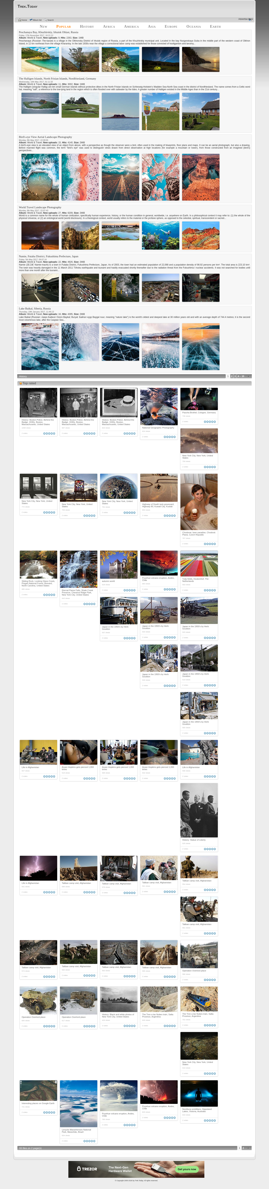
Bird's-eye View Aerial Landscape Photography (45, 136)
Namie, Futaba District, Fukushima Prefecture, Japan (48, 256)
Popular (63, 26)
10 (243, 376)
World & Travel (34, 37)
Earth (215, 26)
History (87, 26)
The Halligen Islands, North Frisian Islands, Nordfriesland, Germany (57, 78)
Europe (171, 26)
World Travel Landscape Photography (40, 207)
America (131, 26)
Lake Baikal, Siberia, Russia (35, 308)
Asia (152, 26)
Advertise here (245, 19)
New (43, 26)
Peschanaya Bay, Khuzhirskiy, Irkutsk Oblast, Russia (48, 32)
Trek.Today (139, 1181)
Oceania (193, 26)
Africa (109, 26)
